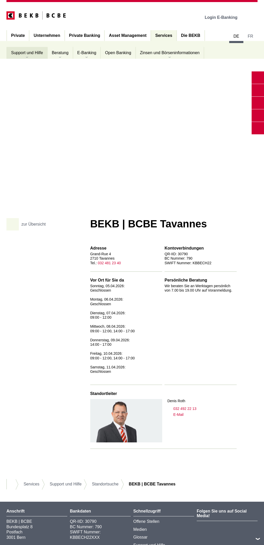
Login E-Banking (225, 17)
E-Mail (175, 414)
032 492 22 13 (181, 409)
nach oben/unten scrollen (258, 539)
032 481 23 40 (109, 263)
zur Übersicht (28, 224)
